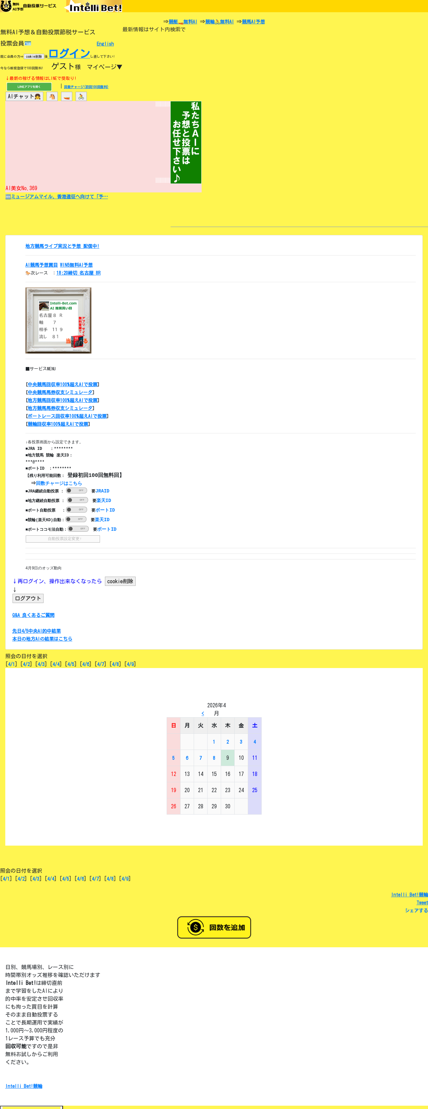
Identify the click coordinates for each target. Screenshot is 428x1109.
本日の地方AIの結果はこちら (42, 638)
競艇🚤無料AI (183, 21)
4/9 (130, 663)
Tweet (422, 901)
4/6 (85, 663)
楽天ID (103, 500)
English (105, 44)
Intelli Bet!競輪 (409, 893)
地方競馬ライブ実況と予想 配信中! (62, 246)
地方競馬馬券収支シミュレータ (60, 408)
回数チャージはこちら (60, 483)
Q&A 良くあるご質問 (33, 614)
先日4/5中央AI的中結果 (36, 630)
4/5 (70, 663)
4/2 (26, 663)
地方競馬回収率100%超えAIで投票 (62, 400)
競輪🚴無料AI (219, 21)
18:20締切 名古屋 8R (78, 273)
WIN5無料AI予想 (76, 265)
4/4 (55, 663)
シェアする (416, 909)
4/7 (100, 663)
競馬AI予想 (253, 21)
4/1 (11, 663)
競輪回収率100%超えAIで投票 (58, 424)
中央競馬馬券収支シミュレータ (60, 392)
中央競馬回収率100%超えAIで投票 (62, 384)
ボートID (105, 509)
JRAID (102, 490)
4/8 (115, 663)
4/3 (41, 663)
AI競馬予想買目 (41, 265)
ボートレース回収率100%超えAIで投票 (67, 416)
